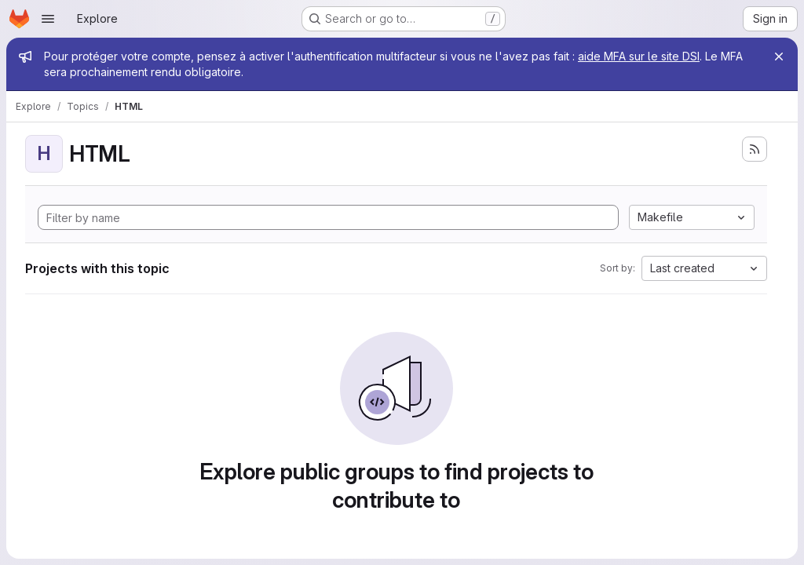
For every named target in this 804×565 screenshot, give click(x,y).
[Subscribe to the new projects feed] (754, 149)
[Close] (778, 56)
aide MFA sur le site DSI (639, 56)
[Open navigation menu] (47, 18)
